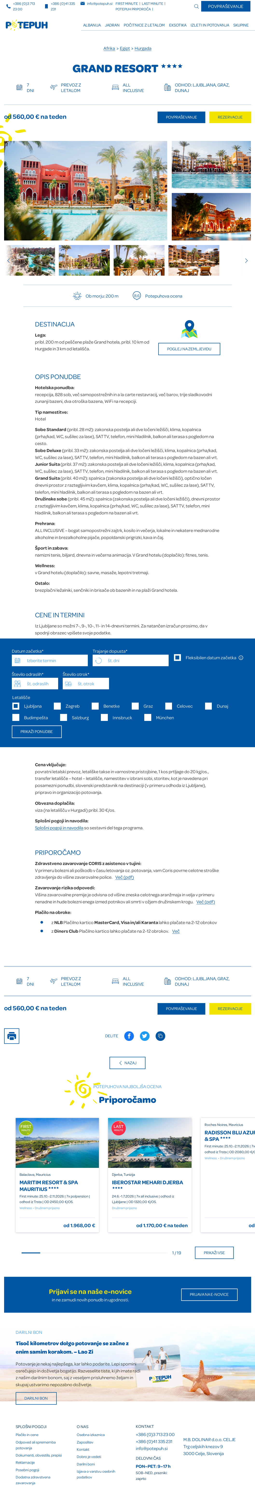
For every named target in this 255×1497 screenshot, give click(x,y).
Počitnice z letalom (144, 24)
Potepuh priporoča (133, 9)
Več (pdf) (124, 877)
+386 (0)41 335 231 (154, 1441)
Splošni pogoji (31, 1426)
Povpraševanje (225, 6)
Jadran (112, 24)
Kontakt (83, 1449)
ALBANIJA (92, 24)
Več (176, 931)
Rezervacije (230, 117)
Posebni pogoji (27, 1469)
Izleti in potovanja (210, 24)
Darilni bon (36, 1398)
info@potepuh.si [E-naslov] (96, 3)
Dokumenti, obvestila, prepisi (39, 1455)
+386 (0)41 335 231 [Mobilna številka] (59, 6)
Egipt (125, 48)
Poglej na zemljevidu (189, 348)
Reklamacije (25, 1462)
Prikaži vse (214, 1252)
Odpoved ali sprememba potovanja (36, 1445)
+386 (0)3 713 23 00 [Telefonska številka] (20, 6)
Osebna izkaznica (91, 1434)
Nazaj (127, 1062)
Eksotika (177, 24)
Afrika (109, 48)
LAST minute (152, 3)
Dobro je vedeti (89, 1456)
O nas (82, 1426)
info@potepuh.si (152, 1448)
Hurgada (143, 48)
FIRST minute (127, 3)
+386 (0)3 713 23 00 (155, 1434)
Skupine (241, 24)
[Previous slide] (11, 260)
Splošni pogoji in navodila (59, 827)
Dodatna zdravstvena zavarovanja (33, 1480)
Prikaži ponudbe (37, 731)
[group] (29, 260)
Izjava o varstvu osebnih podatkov (96, 1474)
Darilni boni (86, 1464)
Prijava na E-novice (209, 1294)
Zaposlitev (85, 1442)
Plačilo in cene (27, 1434)
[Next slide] (244, 260)
